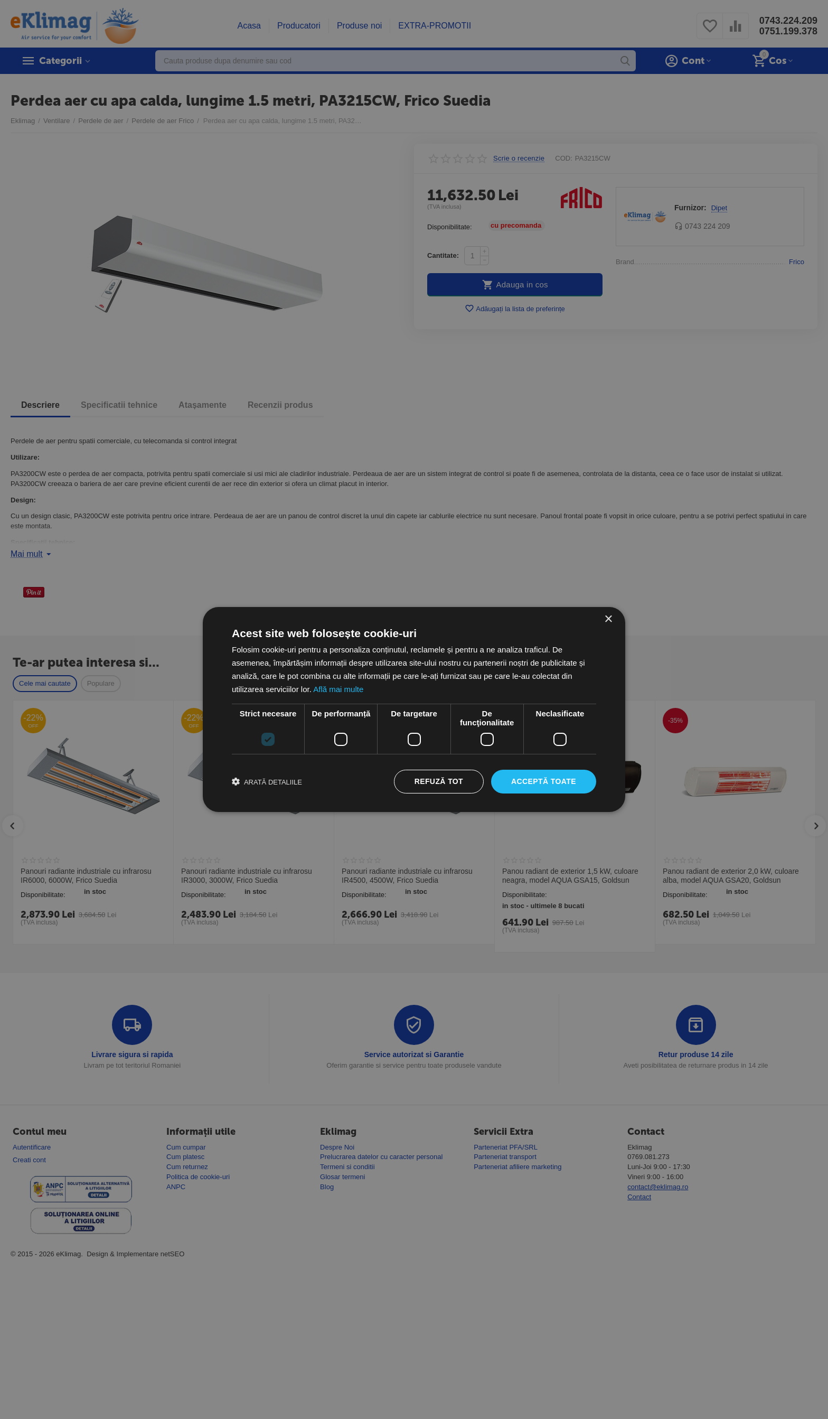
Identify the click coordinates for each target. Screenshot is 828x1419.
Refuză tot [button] (439, 781)
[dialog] (414, 709)
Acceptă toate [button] (543, 781)
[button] (267, 782)
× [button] (608, 619)
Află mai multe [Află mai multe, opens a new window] (338, 689)
